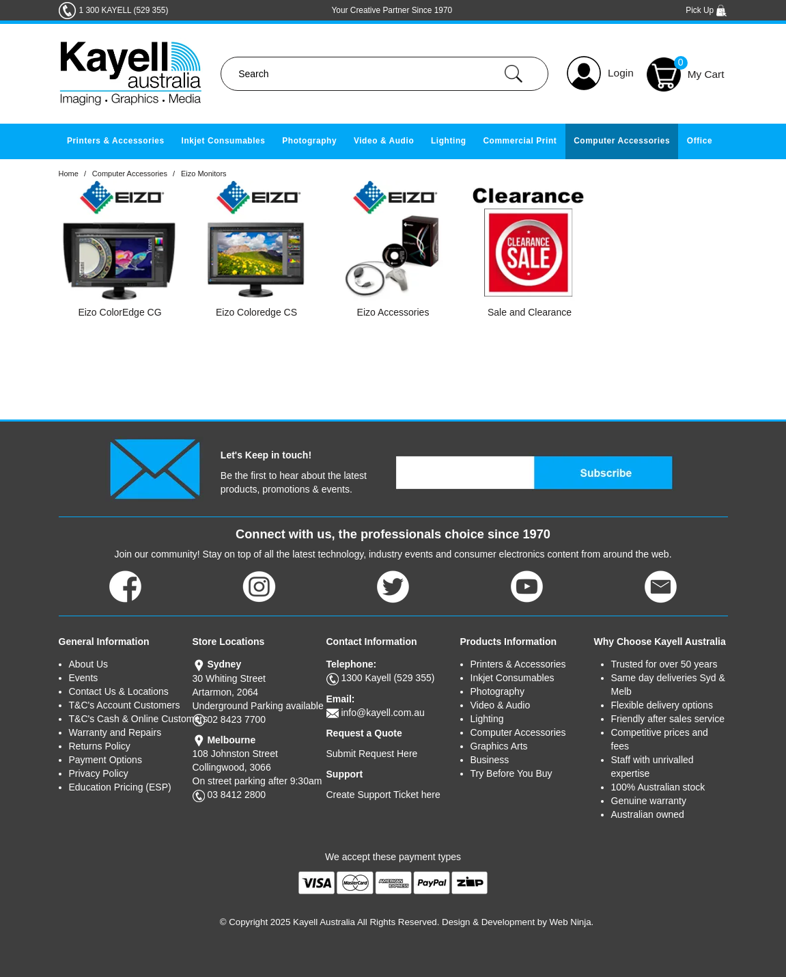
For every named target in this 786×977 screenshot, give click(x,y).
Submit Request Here (372, 753)
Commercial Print (520, 141)
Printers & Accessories (116, 141)
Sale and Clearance (530, 312)
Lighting (448, 141)
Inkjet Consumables (223, 141)
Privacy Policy (98, 773)
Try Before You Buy (511, 773)
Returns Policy (99, 746)
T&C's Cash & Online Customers (131, 718)
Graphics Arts (499, 746)
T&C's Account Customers (124, 705)
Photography (309, 141)
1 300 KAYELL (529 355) (124, 10)
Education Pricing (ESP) (120, 787)
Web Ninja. (572, 922)
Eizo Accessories (393, 312)
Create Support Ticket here (383, 794)
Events (83, 677)
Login (621, 73)
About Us (89, 664)
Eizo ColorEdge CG (119, 312)
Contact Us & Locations (119, 691)
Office (699, 141)
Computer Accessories (622, 141)
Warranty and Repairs (115, 732)
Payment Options (105, 759)
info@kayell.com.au (382, 712)
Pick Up (706, 10)
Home (69, 173)
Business (490, 759)
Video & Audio (384, 141)
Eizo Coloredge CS (256, 312)
